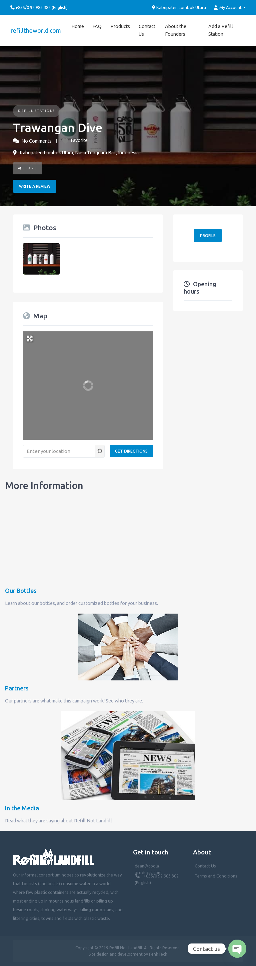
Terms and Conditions (216, 875)
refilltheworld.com (35, 30)
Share (27, 168)
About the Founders (175, 30)
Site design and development (116, 954)
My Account (228, 7)
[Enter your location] (59, 451)
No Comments (36, 141)
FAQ (96, 26)
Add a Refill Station (220, 30)
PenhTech (158, 954)
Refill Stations (36, 111)
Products (119, 26)
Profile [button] (208, 235)
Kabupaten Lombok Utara (179, 7)
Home (76, 26)
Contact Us (146, 30)
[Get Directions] (131, 451)
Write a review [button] (34, 186)
